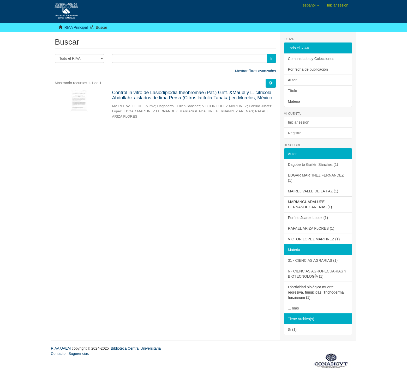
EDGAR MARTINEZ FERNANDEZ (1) (316, 178)
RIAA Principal (76, 27)
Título (292, 91)
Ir (271, 58)
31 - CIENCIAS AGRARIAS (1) (313, 260)
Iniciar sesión (298, 122)
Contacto (58, 353)
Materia (294, 101)
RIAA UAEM (61, 348)
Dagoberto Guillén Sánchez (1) (313, 164)
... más (293, 308)
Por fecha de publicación (308, 69)
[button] (311, 5)
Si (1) (292, 329)
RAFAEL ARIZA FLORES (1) (311, 228)
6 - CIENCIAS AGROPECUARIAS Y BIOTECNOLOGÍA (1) (317, 273)
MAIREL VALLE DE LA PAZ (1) (313, 191)
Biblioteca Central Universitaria (136, 348)
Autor (292, 80)
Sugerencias (78, 353)
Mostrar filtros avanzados (255, 71)
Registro (295, 133)
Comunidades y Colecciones (311, 59)
